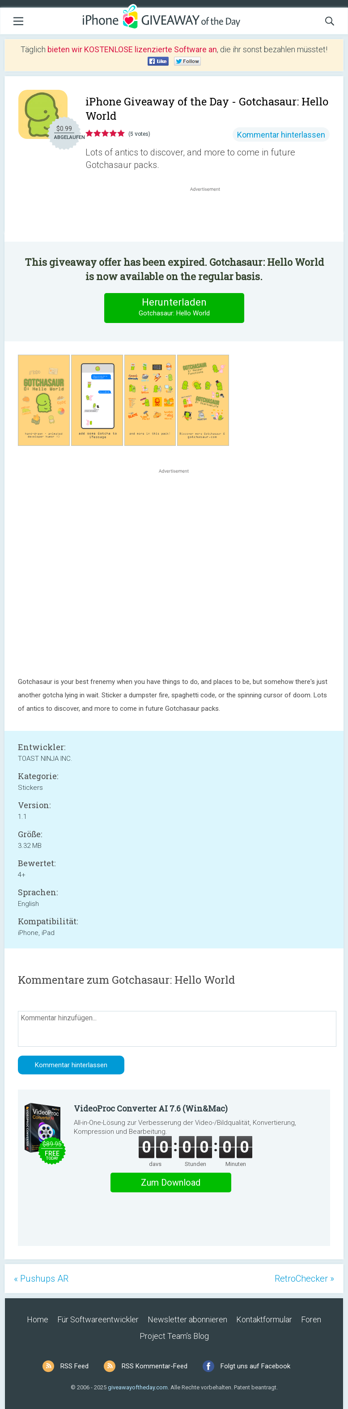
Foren (311, 1319)
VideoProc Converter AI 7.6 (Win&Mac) (151, 1108)
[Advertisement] (210, 215)
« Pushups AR (41, 1278)
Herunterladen (174, 308)
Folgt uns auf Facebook (255, 1366)
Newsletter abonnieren (187, 1319)
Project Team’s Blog (174, 1336)
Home (37, 1319)
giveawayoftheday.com (138, 1387)
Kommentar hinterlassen (281, 134)
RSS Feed (74, 1366)
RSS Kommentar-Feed (154, 1366)
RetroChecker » (304, 1278)
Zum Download (170, 1182)
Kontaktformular (264, 1319)
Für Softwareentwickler (98, 1319)
